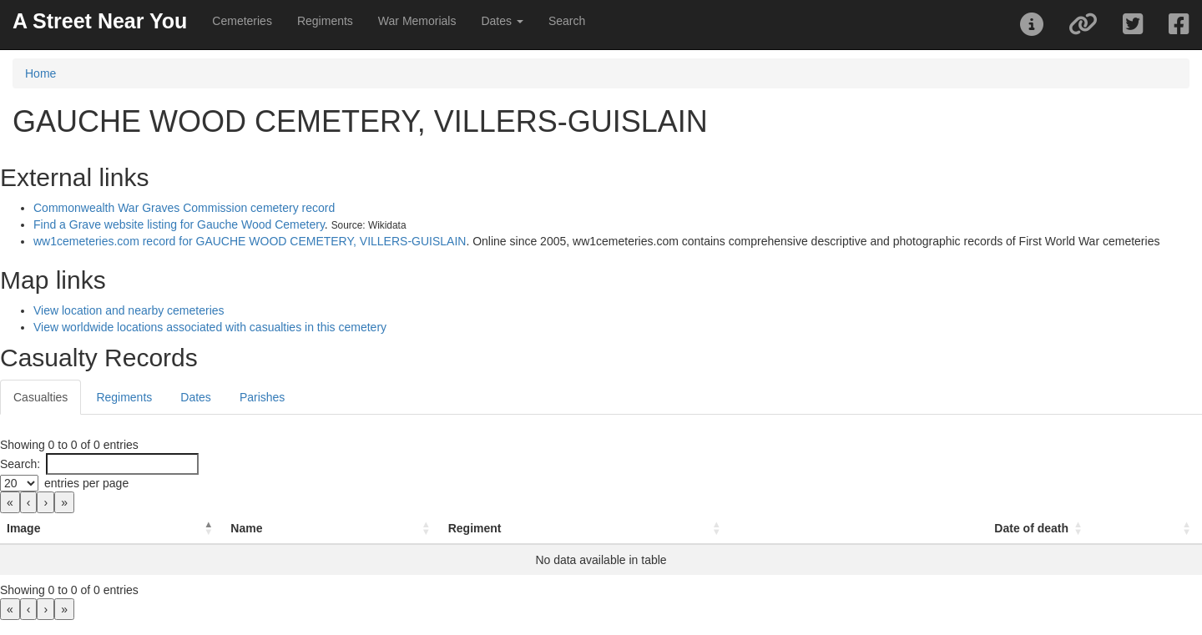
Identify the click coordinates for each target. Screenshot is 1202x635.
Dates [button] (502, 21)
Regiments (325, 21)
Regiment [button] (475, 528)
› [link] (45, 502)
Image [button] (23, 528)
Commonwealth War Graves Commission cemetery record (184, 207)
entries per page (86, 483)
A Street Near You (100, 21)
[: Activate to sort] (1147, 528)
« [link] (10, 502)
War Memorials (417, 21)
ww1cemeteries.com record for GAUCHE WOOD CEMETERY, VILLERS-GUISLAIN (249, 241)
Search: (20, 464)
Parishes (262, 397)
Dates (195, 397)
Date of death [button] (1031, 528)
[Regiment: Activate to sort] (587, 528)
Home (40, 73)
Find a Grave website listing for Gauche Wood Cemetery (179, 224)
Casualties (40, 397)
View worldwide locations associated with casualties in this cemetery (209, 327)
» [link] (64, 502)
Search (566, 21)
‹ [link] (29, 502)
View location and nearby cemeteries (129, 310)
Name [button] (246, 528)
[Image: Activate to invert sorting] (112, 528)
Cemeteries (242, 21)
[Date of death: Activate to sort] (912, 528)
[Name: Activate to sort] (332, 528)
